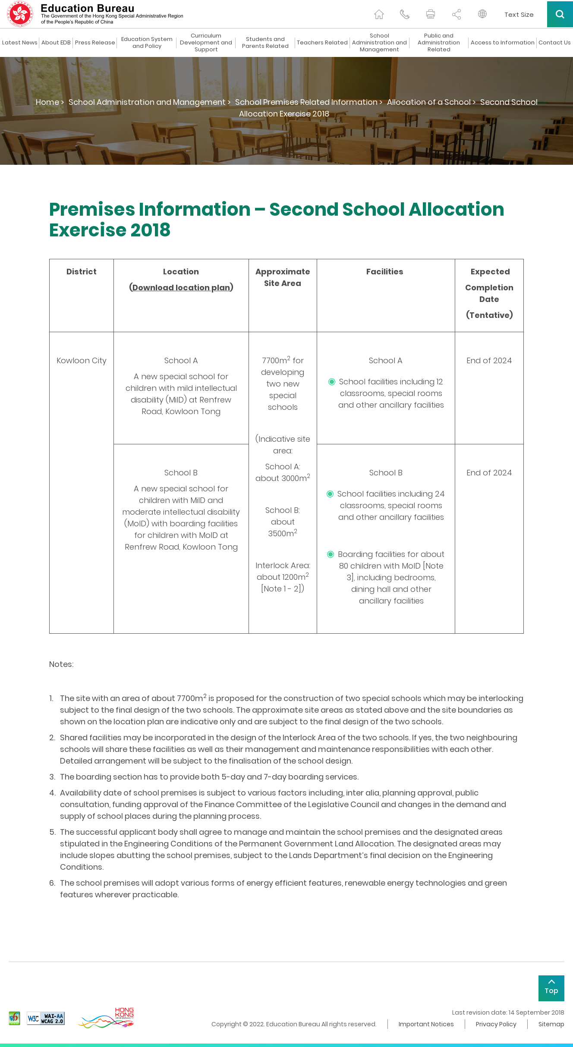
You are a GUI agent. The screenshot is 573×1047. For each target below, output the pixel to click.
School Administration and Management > (150, 102)
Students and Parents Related (265, 43)
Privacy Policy (496, 1024)
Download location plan (181, 287)
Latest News (20, 42)
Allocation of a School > (431, 102)
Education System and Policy (147, 43)
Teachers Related (322, 42)
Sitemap (551, 1024)
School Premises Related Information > (309, 102)
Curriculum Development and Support (206, 42)
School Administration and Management (379, 42)
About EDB (56, 42)
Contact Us (554, 42)
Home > (50, 102)
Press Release (95, 42)
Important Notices (426, 1024)
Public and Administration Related (439, 42)
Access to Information (503, 42)
